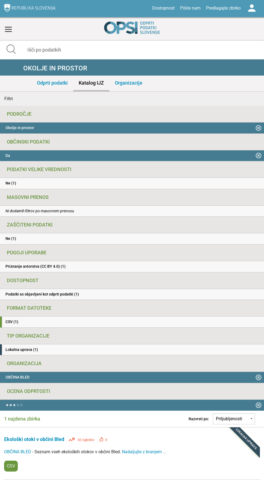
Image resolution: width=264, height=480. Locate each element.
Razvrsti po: (199, 419)
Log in (252, 8)
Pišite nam (190, 8)
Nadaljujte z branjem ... (144, 451)
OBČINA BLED (18, 451)
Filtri (8, 98)
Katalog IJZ (91, 83)
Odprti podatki (52, 83)
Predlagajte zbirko (223, 8)
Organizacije (128, 83)
